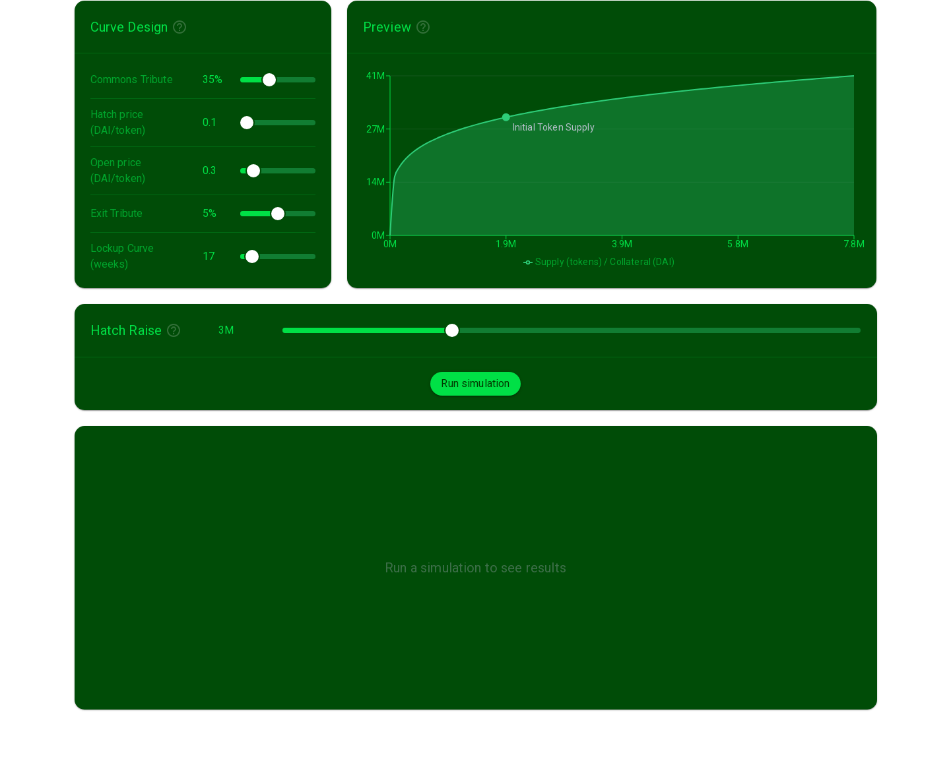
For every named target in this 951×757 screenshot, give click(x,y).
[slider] (269, 80)
